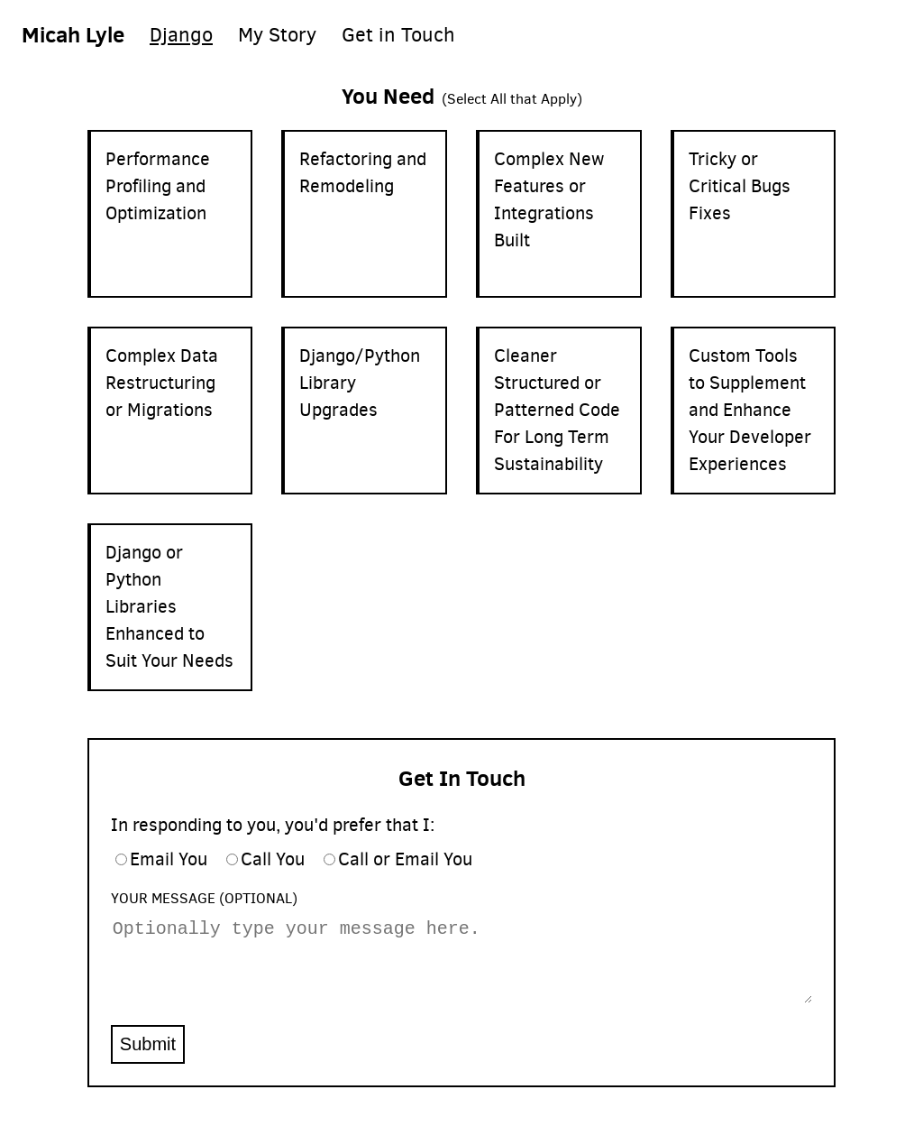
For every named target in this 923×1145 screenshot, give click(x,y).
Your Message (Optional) (204, 898)
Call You (273, 859)
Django (181, 35)
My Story (277, 35)
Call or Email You (405, 859)
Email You (168, 859)
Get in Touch (398, 35)
